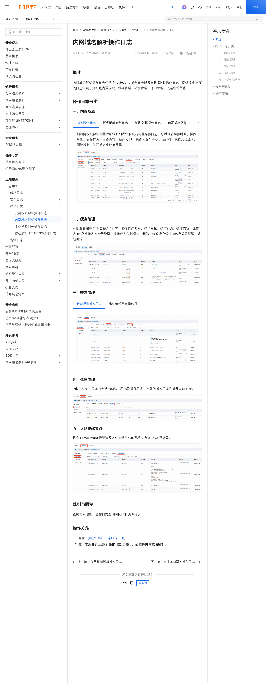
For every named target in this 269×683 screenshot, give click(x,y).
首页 (75, 29)
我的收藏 (190, 53)
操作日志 (136, 29)
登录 (256, 7)
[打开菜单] (7, 7)
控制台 (229, 7)
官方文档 (11, 19)
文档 (208, 7)
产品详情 (168, 53)
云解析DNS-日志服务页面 (105, 538)
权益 (86, 7)
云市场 (109, 7)
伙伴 (122, 7)
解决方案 (72, 7)
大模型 (46, 7)
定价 (97, 7)
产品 (58, 7)
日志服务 (121, 29)
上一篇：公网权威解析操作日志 (97, 562)
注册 (239, 7)
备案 (218, 7)
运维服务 (106, 29)
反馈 (142, 583)
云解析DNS (31, 19)
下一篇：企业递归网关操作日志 (175, 562)
